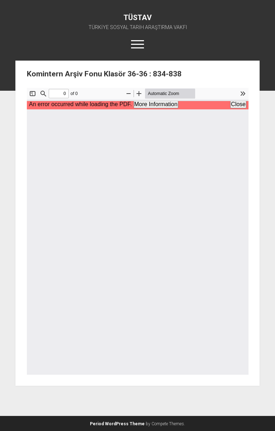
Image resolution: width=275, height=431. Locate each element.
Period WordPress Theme (117, 423)
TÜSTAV (138, 17)
